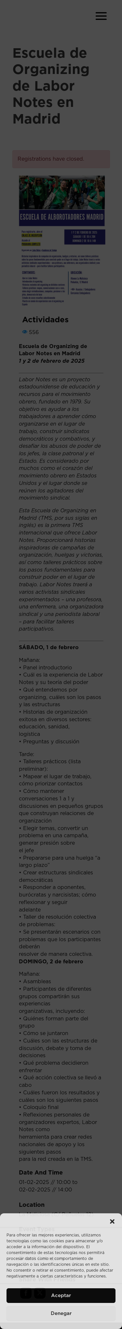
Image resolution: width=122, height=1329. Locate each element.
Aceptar (61, 1295)
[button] (112, 1221)
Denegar (61, 1313)
